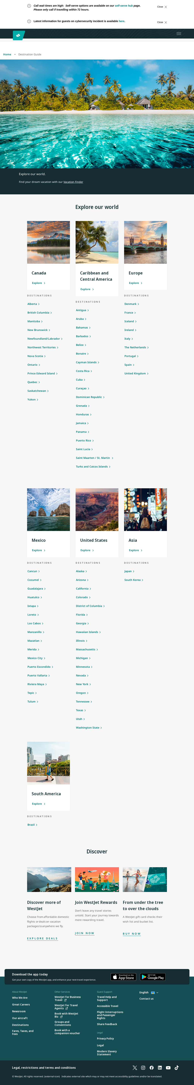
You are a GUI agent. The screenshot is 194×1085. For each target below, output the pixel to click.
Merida (32, 649)
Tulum (31, 701)
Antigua (81, 310)
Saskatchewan (36, 391)
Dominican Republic (89, 397)
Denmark (130, 304)
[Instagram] (143, 1068)
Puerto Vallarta (37, 675)
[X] (135, 1068)
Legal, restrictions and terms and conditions (44, 1068)
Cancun (32, 571)
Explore (38, 283)
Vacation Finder (73, 182)
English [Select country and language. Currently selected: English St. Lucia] (148, 992)
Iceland (129, 321)
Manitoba (33, 321)
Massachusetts (85, 649)
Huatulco (33, 597)
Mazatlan (33, 640)
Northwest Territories (41, 347)
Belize (80, 345)
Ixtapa (31, 606)
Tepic (30, 693)
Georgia (81, 623)
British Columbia (38, 312)
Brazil (31, 824)
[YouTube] (168, 1068)
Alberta (32, 304)
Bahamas (82, 327)
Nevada (81, 675)
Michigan (82, 658)
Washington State (87, 727)
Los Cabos (34, 623)
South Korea (132, 580)
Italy (127, 338)
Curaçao (81, 388)
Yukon (31, 399)
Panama (81, 432)
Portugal (130, 356)
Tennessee (82, 701)
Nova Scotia (35, 356)
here (121, 21)
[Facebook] (151, 1068)
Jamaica (81, 423)
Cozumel (33, 580)
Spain (128, 364)
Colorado (82, 597)
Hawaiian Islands (87, 632)
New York (82, 684)
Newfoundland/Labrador (43, 338)
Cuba (79, 379)
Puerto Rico (83, 440)
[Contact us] (146, 998)
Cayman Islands (86, 362)
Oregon (81, 693)
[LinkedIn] (160, 1068)
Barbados (82, 336)
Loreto (31, 614)
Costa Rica (82, 371)
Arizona (81, 580)
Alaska (80, 571)
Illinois (80, 640)
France (128, 312)
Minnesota (83, 666)
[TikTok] (176, 1068)
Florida (80, 614)
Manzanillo (34, 632)
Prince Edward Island (41, 373)
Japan (128, 571)
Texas (79, 710)
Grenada (81, 405)
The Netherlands (135, 347)
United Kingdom (135, 373)
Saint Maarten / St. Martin (93, 458)
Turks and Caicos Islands (92, 466)
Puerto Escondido (39, 666)
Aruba (80, 319)
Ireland (129, 330)
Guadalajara (35, 588)
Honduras (82, 414)
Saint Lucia (83, 449)
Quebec (32, 382)
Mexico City (35, 658)
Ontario (32, 364)
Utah (79, 719)
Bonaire (81, 353)
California (82, 588)
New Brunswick (37, 330)
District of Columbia (89, 606)
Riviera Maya (35, 684)
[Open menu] (179, 33)
